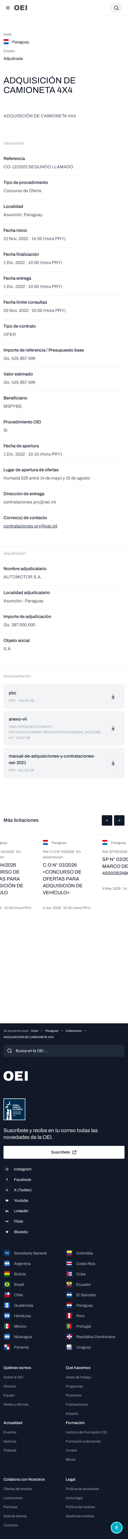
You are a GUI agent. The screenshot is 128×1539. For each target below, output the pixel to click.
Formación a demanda (83, 1441)
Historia (9, 1386)
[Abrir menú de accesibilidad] (117, 1528)
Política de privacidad (82, 1489)
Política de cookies (80, 1507)
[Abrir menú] (7, 7)
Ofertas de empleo (17, 1489)
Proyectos (73, 1395)
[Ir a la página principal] (20, 7)
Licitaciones (74, 1030)
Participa (10, 1507)
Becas (71, 1459)
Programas (74, 1386)
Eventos (9, 1432)
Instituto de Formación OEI (86, 1432)
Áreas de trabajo (78, 1377)
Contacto (10, 1525)
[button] (107, 820)
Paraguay (52, 1030)
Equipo (9, 1395)
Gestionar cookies (80, 1516)
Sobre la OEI (13, 1377)
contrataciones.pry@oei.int (30, 526)
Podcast (9, 1450)
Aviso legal (74, 1498)
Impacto (72, 1413)
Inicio (34, 1030)
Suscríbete (64, 1152)
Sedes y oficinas (16, 1404)
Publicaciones (77, 1404)
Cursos (71, 1450)
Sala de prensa (15, 1516)
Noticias (9, 1441)
